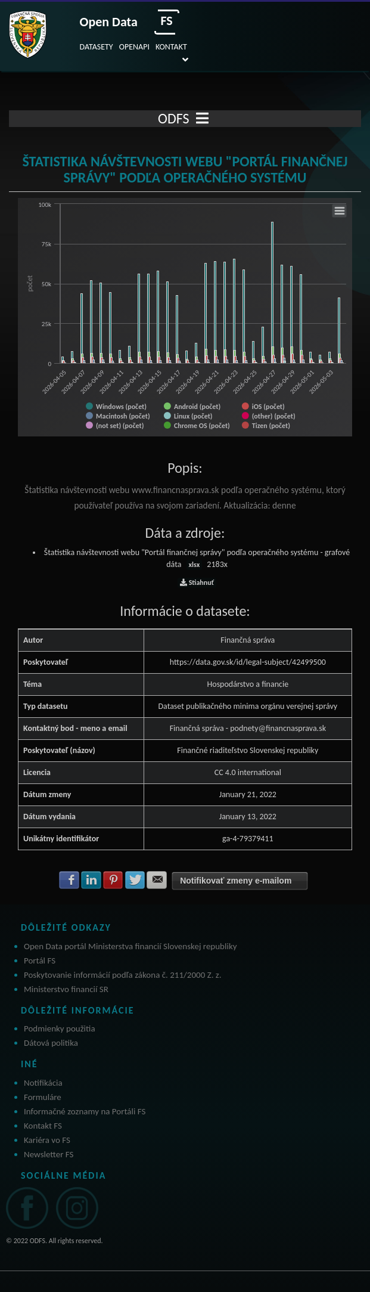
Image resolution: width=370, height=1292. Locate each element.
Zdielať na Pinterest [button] (113, 880)
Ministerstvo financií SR (66, 989)
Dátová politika (51, 1042)
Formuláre (42, 1097)
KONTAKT (171, 47)
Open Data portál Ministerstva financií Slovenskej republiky (130, 946)
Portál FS (39, 960)
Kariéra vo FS (47, 1140)
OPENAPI (134, 47)
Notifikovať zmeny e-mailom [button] (235, 880)
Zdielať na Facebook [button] (69, 880)
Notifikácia (43, 1082)
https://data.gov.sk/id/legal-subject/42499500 (248, 662)
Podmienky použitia (59, 1028)
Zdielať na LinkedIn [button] (91, 880)
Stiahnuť (197, 582)
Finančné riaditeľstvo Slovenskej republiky (247, 750)
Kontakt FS (43, 1125)
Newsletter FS (48, 1154)
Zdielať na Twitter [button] (135, 880)
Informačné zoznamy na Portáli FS (84, 1111)
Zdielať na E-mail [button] (157, 880)
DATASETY (96, 47)
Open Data (109, 22)
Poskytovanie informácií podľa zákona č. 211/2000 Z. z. (123, 974)
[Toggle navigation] (202, 118)
